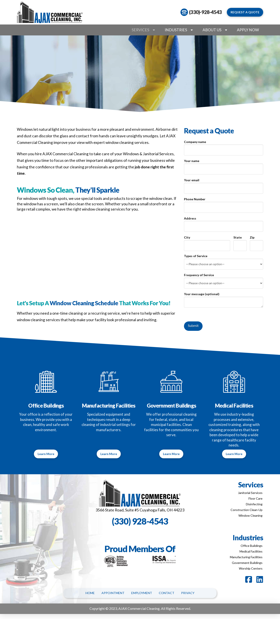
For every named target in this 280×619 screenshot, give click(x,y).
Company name (223, 146)
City (207, 241)
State (240, 241)
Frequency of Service (223, 279)
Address (223, 222)
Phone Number (223, 203)
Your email (223, 184)
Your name (223, 165)
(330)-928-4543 (205, 12)
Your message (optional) (223, 296)
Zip (256, 241)
